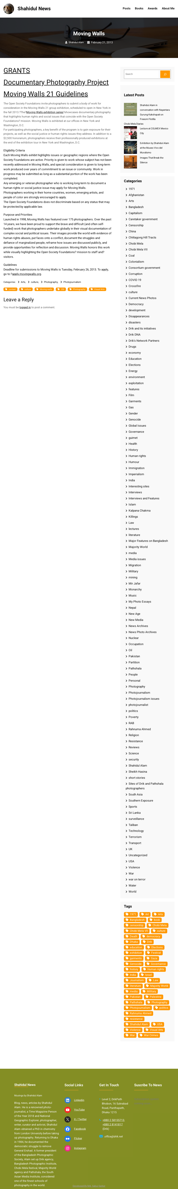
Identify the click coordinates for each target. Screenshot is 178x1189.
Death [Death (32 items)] (133, 936)
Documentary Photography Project (56, 82)
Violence (134, 867)
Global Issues (137, 425)
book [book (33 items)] (157, 920)
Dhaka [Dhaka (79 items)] (134, 942)
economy (135, 353)
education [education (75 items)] (136, 947)
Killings (133, 517)
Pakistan (134, 656)
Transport (135, 843)
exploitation (136, 383)
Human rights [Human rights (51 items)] (155, 969)
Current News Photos (142, 298)
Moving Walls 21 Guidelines (45, 94)
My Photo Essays (140, 601)
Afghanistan (136, 195)
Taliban (133, 825)
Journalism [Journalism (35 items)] (137, 980)
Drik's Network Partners (144, 341)
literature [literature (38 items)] (135, 986)
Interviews (135, 492)
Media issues (137, 559)
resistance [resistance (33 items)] (136, 1019)
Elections (135, 365)
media (133, 553)
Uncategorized (138, 855)
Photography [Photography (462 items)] (159, 1002)
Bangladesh (136, 207)
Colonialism (136, 262)
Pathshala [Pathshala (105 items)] (136, 1002)
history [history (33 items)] (134, 969)
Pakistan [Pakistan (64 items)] (135, 997)
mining (133, 577)
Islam (132, 504)
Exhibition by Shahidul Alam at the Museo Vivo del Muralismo (154, 148)
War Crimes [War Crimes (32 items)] (151, 1035)
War (131, 873)
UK (130, 849)
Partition (134, 662)
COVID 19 (135, 280)
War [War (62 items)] (132, 1035)
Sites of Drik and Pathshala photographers (144, 786)
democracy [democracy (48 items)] (153, 936)
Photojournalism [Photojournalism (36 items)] (140, 1008)
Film (131, 395)
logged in (25, 307)
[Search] (165, 74)
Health (133, 444)
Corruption (135, 274)
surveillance (136, 819)
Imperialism (136, 474)
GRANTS (16, 71)
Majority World (138, 547)
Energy (133, 371)
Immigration (136, 468)
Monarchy (135, 589)
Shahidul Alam (76, 42)
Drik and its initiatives (142, 328)
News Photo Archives (143, 632)
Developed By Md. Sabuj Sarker (89, 1186)
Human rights (137, 456)
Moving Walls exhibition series (44, 112)
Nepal (132, 608)
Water (132, 885)
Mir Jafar (134, 583)
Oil (130, 650)
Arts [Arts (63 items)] (160, 914)
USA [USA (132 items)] (159, 1024)
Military (133, 571)
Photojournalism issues (144, 699)
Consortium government (144, 268)
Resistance (136, 741)
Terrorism (135, 837)
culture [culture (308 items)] (161, 931)
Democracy (136, 304)
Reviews (134, 747)
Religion (134, 735)
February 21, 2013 (102, 43)
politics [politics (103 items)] (163, 1008)
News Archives (138, 626)
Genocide (135, 419)
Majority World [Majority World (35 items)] (159, 986)
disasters (135, 322)
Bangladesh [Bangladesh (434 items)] (137, 920)
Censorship (136, 225)
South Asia (136, 794)
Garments (135, 401)
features (134, 389)
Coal (132, 255)
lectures (134, 529)
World (132, 891)
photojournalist (138, 705)
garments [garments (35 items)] (136, 958)
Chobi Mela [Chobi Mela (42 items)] (160, 925)
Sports (133, 807)
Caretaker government (143, 219)
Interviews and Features (144, 498)
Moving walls (46, 289)
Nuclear (134, 638)
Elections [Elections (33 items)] (157, 947)
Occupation (136, 644)
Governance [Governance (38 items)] (158, 964)
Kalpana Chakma (140, 510)
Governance (136, 432)
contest (12, 289)
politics (133, 711)
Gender (133, 413)
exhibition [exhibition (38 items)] (136, 953)
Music (133, 595)
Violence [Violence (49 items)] (135, 1030)
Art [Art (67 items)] (147, 914)
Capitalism (135, 213)
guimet (133, 438)
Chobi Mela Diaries (133, 124)
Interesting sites (139, 486)
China (132, 231)
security (134, 759)
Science (134, 753)
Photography (51, 282)
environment (137, 377)
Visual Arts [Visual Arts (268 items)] (156, 1030)
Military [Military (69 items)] (151, 991)
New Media (136, 620)
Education (135, 359)
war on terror (137, 879)
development (137, 310)
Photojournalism (72, 282)
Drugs (132, 346)
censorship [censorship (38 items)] (136, 925)
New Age (134, 614)
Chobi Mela (136, 243)
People (133, 674)
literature (134, 535)
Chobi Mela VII (138, 249)
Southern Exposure (141, 800)
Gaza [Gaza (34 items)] (154, 958)
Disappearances (139, 316)
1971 (132, 189)
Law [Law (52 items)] (155, 980)
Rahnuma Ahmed (140, 729)
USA (131, 861)
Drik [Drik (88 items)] (149, 942)
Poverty (134, 717)
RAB (131, 723)
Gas (131, 407)
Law (131, 523)
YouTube (79, 1165)
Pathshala (135, 668)
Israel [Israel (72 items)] (148, 975)
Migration (135, 565)
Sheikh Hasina (138, 772)
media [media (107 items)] (134, 991)
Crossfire (135, 286)
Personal (134, 680)
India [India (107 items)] (133, 975)
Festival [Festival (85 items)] (156, 953)
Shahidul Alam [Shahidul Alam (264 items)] (139, 1024)
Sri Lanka (135, 813)
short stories (137, 778)
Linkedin (79, 1155)
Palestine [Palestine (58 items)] (155, 997)
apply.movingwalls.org (26, 274)
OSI (62, 289)
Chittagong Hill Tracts (142, 237)
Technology (136, 831)
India (132, 480)
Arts (23, 282)
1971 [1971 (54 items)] (133, 914)
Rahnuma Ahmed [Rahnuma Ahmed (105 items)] (140, 1013)
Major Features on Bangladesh (148, 541)
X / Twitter (80, 1175)
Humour (134, 462)
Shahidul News (34, 8)
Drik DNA (134, 334)
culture (34, 282)
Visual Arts (99, 289)
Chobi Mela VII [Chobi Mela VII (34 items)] (139, 931)
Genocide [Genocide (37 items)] (136, 964)
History (133, 450)
